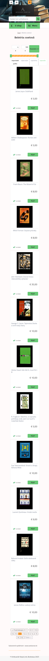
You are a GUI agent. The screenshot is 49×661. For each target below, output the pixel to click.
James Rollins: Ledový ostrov (24, 605)
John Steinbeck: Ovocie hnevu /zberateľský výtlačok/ (22, 278)
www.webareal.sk (31, 645)
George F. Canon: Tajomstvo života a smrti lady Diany (24, 324)
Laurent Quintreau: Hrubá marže (24, 512)
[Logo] (23, 10)
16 (18, 637)
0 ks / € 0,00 (35, 2)
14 (32, 634)
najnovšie (43, 60)
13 (28, 634)
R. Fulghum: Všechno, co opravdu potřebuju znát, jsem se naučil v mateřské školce (23, 419)
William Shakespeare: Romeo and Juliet (23, 139)
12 (24, 634)
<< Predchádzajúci (18, 630)
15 (36, 634)
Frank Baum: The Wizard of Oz (24, 184)
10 (16, 634)
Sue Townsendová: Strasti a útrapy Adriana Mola (24, 466)
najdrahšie (34, 60)
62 (22, 637)
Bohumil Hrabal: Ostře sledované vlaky (23, 559)
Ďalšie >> (29, 637)
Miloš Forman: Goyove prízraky (24, 230)
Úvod (18, 33)
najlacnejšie (24, 60)
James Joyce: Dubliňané (24, 91)
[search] (38, 19)
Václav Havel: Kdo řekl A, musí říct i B (24, 371)
